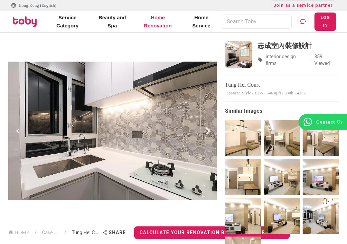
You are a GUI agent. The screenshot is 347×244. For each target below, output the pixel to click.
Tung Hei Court (85, 232)
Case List (50, 232)
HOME (18, 232)
